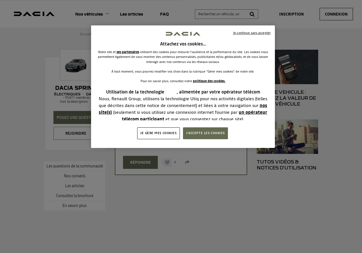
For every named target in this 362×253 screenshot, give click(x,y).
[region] (183, 86)
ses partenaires (128, 52)
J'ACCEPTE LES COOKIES (205, 133)
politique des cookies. (209, 81)
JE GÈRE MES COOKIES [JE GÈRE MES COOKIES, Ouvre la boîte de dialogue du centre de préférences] (158, 133)
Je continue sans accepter (252, 32)
